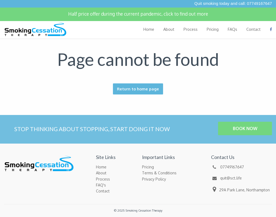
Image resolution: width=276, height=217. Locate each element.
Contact (253, 29)
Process (191, 29)
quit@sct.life (226, 178)
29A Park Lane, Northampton (240, 189)
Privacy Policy (154, 179)
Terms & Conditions (159, 173)
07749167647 (227, 167)
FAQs (232, 29)
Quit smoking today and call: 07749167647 (233, 3)
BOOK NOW (245, 128)
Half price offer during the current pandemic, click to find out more (138, 14)
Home (148, 29)
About (168, 29)
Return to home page (138, 88)
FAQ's (101, 185)
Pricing (213, 29)
